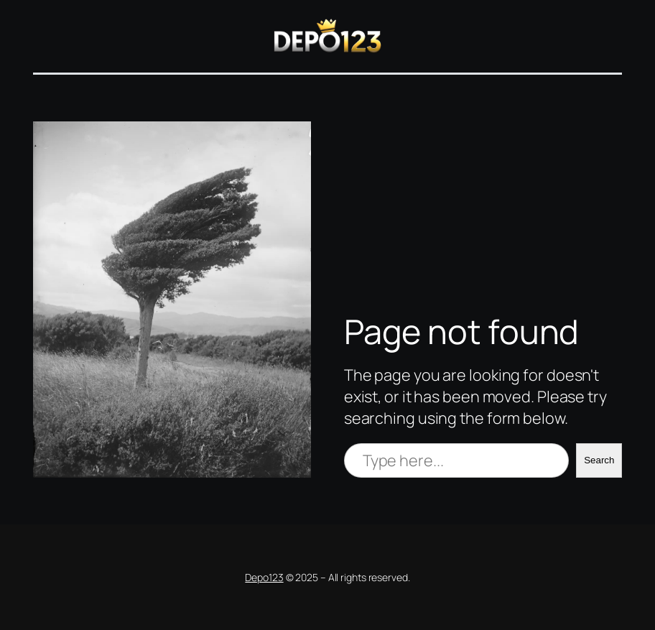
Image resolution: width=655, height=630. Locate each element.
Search (599, 460)
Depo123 (264, 577)
